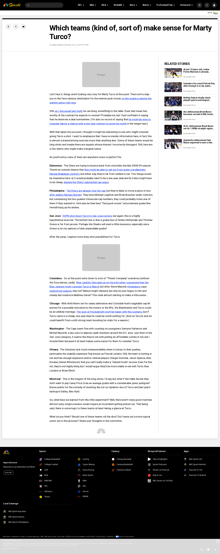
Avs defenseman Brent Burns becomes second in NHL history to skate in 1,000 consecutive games (198, 113)
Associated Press (189, 77)
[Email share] (23, 27)
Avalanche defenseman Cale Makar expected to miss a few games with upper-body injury (197, 141)
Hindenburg (133, 286)
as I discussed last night (68, 111)
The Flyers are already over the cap (85, 190)
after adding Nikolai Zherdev (66, 194)
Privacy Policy (101, 536)
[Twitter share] (16, 27)
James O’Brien (57, 45)
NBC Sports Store (50, 536)
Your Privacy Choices (127, 536)
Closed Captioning (33, 536)
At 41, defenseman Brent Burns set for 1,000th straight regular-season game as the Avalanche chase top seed (198, 127)
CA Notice (110, 536)
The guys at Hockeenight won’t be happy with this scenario (109, 311)
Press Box (61, 536)
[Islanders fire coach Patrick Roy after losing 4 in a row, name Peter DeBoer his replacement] (173, 87)
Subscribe (8, 473)
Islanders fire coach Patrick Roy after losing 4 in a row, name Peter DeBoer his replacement (199, 84)
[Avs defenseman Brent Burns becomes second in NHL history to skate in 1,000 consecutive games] (173, 115)
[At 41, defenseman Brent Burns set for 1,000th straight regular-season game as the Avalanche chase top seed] (173, 130)
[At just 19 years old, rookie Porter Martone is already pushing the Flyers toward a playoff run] (173, 73)
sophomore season (60, 290)
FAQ (42, 536)
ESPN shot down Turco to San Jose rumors (87, 215)
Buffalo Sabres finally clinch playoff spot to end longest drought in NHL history (196, 98)
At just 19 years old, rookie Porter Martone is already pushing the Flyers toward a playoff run (196, 70)
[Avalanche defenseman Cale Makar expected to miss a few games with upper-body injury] (173, 144)
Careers (23, 536)
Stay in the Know (10, 463)
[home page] (12, 5)
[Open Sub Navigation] (84, 5)
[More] (199, 5)
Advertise (15, 536)
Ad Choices (7, 536)
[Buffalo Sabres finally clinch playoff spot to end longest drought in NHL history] (173, 101)
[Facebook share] (8, 27)
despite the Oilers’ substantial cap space (86, 182)
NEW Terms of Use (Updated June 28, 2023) (80, 536)
